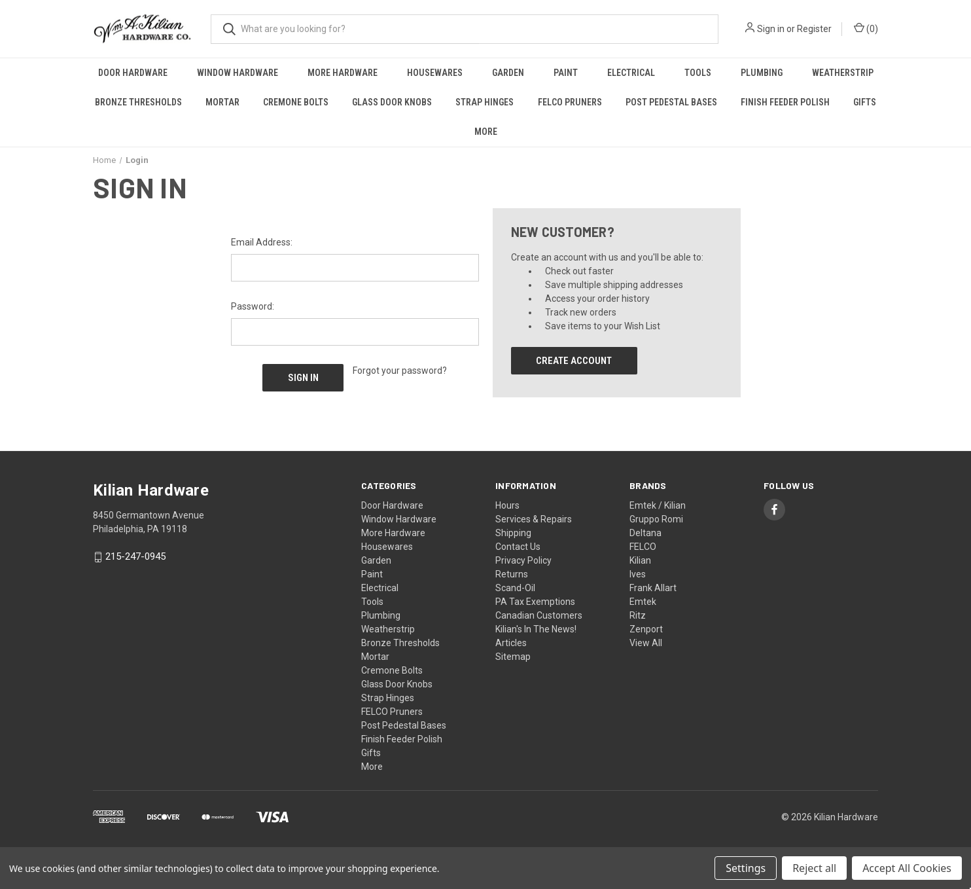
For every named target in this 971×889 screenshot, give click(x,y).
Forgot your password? (400, 370)
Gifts (864, 102)
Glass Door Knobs (392, 102)
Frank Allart (653, 588)
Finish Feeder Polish (785, 102)
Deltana (645, 533)
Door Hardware (133, 72)
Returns (511, 574)
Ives (637, 574)
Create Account (574, 361)
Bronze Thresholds (138, 102)
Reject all (814, 868)
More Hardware (343, 72)
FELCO (642, 546)
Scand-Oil (515, 588)
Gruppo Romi (656, 519)
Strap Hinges (484, 102)
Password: (252, 306)
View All (645, 643)
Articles (511, 643)
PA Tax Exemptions (535, 601)
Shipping (513, 533)
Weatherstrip (843, 72)
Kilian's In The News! (535, 629)
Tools (697, 72)
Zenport (646, 629)
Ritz (637, 615)
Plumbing (762, 72)
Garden (508, 72)
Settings (746, 868)
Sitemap (513, 656)
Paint (566, 72)
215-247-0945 (135, 557)
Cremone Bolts (295, 102)
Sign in (771, 29)
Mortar (222, 102)
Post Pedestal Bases (671, 102)
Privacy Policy (523, 560)
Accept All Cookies (906, 868)
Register (814, 29)
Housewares (435, 72)
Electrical (631, 72)
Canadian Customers (538, 615)
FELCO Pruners (570, 102)
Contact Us (517, 546)
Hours (507, 505)
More (485, 131)
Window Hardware (237, 72)
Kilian (640, 560)
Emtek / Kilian (657, 505)
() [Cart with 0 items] (866, 28)
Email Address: (261, 242)
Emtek (642, 601)
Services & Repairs (533, 519)
